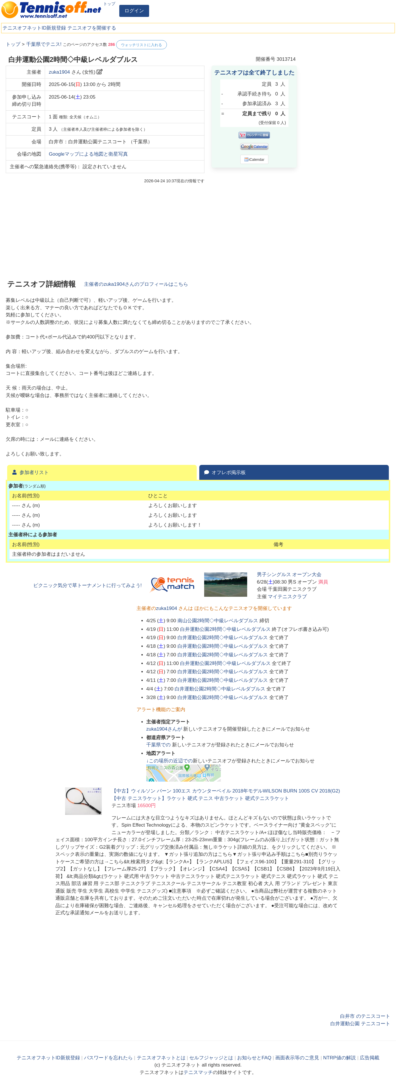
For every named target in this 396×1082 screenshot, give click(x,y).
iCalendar (254, 159)
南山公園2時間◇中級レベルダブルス (217, 620)
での (159, 745)
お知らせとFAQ (254, 1058)
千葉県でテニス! (44, 44)
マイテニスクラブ (287, 596)
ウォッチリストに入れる (141, 45)
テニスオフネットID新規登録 (34, 28)
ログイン (134, 10)
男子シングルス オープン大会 (289, 574)
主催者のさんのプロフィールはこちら (136, 284)
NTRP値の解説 (339, 1058)
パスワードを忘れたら (108, 1058)
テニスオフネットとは (161, 1058)
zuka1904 (59, 72)
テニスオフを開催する (91, 28)
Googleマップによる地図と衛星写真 (88, 154)
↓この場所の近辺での (169, 761)
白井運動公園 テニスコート (360, 1023)
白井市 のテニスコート (365, 1016)
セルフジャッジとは (211, 1058)
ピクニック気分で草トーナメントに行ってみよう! (87, 585)
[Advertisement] (347, 126)
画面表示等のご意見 (297, 1058)
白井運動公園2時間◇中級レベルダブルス (225, 629)
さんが (164, 729)
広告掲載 (369, 1058)
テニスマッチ (198, 1072)
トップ (109, 3)
